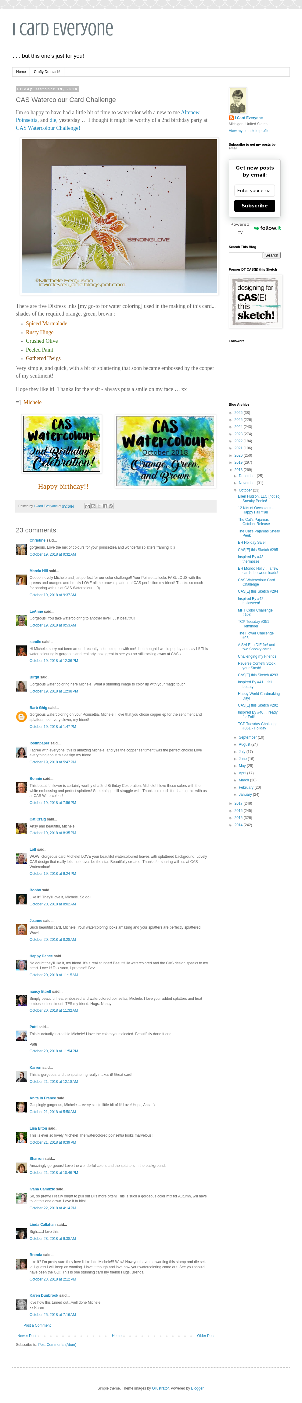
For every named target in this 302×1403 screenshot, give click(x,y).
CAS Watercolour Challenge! (48, 128)
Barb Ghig (38, 708)
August (245, 744)
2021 (239, 448)
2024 (239, 427)
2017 (239, 803)
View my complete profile (249, 131)
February (246, 787)
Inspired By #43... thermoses (252, 559)
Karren (35, 1067)
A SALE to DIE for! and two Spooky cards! (256, 647)
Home (21, 72)
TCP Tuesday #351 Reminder (253, 623)
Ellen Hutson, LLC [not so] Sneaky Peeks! (259, 498)
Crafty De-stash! (47, 72)
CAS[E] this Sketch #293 (258, 675)
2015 (239, 818)
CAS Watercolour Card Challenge (256, 582)
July (242, 752)
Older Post (205, 1336)
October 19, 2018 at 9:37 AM (53, 595)
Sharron (37, 1158)
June (243, 759)
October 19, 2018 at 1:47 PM (53, 727)
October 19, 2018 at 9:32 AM (53, 554)
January (246, 794)
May (243, 766)
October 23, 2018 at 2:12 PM (53, 1279)
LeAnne (36, 611)
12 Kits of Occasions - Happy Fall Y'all (256, 510)
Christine (37, 540)
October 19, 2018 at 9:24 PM (53, 873)
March (244, 780)
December (248, 476)
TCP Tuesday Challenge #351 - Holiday (258, 726)
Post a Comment (37, 1325)
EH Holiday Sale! (252, 542)
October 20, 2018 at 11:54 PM (54, 1051)
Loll (33, 849)
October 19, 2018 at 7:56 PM (53, 803)
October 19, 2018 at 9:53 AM (53, 625)
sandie (35, 642)
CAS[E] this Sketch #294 (258, 591)
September (248, 737)
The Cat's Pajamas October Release (254, 521)
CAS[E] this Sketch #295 (258, 550)
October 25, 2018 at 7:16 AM (53, 1315)
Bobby (35, 890)
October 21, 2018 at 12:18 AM (54, 1082)
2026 (239, 413)
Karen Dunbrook (44, 1295)
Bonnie (36, 778)
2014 (239, 825)
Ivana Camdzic (42, 1189)
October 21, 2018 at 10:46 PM (54, 1173)
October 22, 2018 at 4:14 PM (53, 1208)
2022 (239, 441)
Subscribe (255, 206)
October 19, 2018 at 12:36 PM (54, 661)
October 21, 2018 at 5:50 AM (53, 1112)
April (243, 773)
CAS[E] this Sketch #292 (258, 705)
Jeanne (36, 921)
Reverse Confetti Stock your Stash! (256, 665)
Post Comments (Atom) (57, 1345)
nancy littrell (40, 991)
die (53, 120)
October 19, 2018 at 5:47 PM (53, 762)
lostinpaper (39, 743)
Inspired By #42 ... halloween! (253, 601)
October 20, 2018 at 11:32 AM (54, 1010)
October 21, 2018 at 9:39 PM (53, 1142)
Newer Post (26, 1336)
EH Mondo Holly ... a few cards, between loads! (258, 570)
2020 (239, 455)
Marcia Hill (39, 571)
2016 (239, 811)
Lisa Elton (38, 1128)
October (246, 490)
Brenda (36, 1255)
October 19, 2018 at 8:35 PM (53, 833)
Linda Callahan (43, 1224)
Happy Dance (41, 956)
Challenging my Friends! (257, 656)
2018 (239, 470)
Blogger (197, 1388)
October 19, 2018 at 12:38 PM (54, 691)
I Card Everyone (62, 29)
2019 (239, 462)
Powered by (256, 228)
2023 (239, 434)
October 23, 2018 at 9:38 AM (53, 1239)
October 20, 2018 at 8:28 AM (53, 939)
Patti (34, 1027)
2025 (239, 420)
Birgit (34, 677)
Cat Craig (38, 819)
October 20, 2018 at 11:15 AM (54, 975)
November (248, 483)
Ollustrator (160, 1388)
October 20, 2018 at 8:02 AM (53, 904)
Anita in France (43, 1098)
